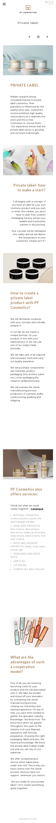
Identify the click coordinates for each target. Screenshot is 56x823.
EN (51, 2)
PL (46, 2)
